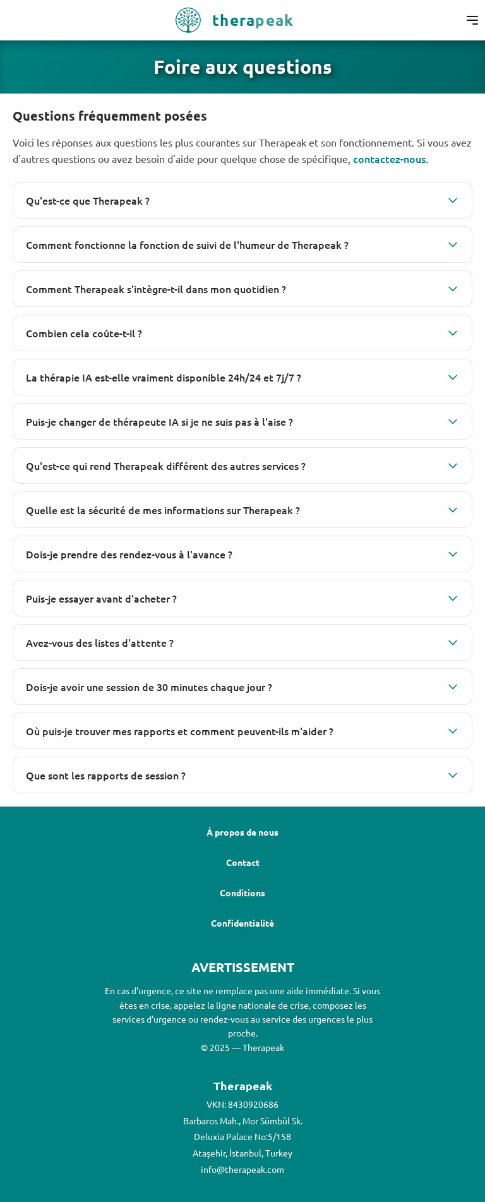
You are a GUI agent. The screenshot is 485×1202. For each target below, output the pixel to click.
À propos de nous (242, 832)
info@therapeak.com (242, 1169)
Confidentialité (242, 923)
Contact (243, 862)
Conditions (242, 892)
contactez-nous (389, 158)
